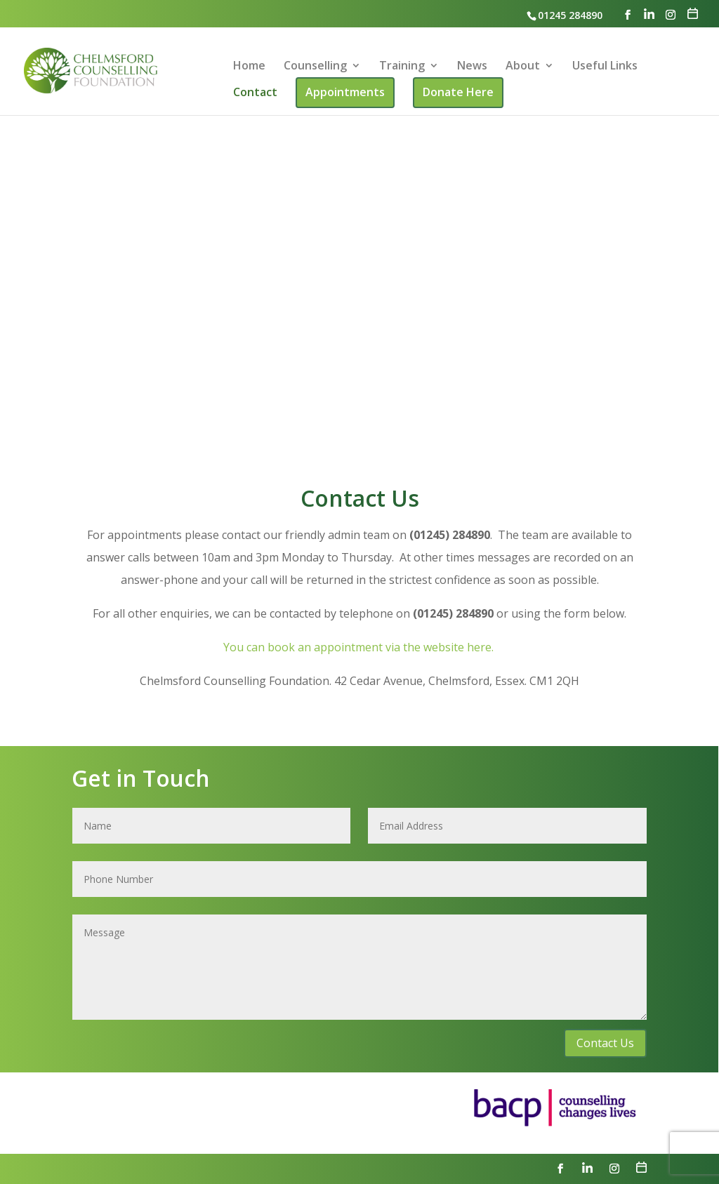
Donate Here (458, 92)
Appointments (345, 92)
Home (249, 66)
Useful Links (605, 66)
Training (402, 66)
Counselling (315, 66)
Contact (255, 93)
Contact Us (605, 1043)
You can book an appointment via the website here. (359, 647)
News (472, 66)
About (523, 66)
